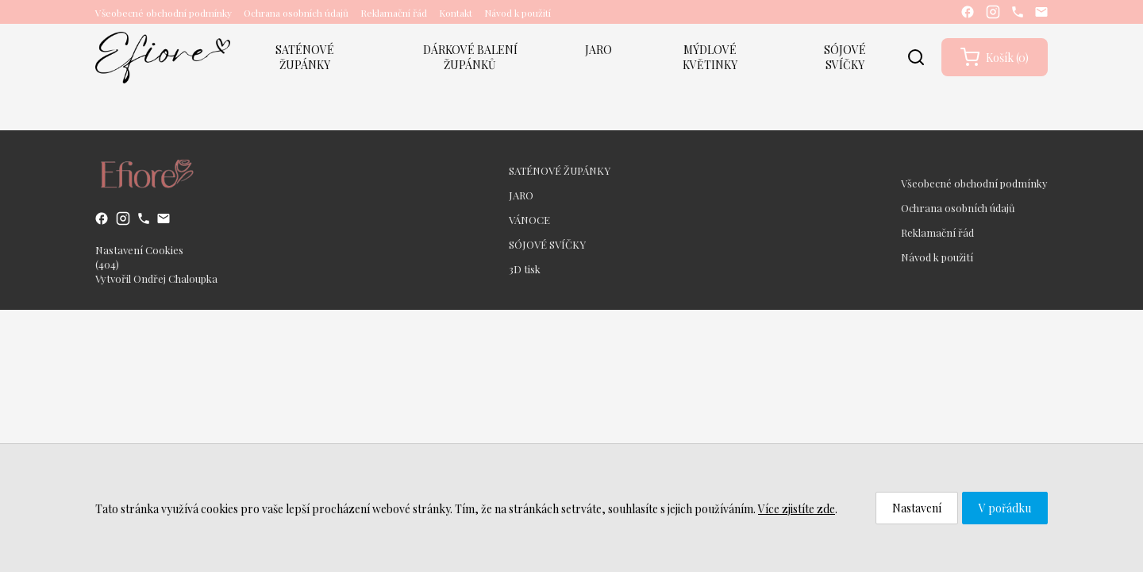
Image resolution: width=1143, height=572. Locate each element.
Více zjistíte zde (796, 508)
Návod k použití (517, 12)
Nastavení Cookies (139, 250)
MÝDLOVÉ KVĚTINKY (710, 57)
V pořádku (1005, 508)
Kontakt (455, 12)
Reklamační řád (393, 12)
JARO (598, 49)
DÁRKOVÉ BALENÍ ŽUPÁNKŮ (470, 57)
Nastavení (916, 508)
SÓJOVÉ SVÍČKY (845, 57)
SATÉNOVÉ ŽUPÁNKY (304, 57)
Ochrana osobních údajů (296, 12)
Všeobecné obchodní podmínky (163, 12)
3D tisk (525, 269)
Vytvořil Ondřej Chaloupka (156, 278)
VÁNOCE (529, 219)
